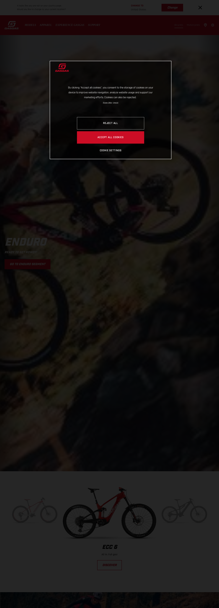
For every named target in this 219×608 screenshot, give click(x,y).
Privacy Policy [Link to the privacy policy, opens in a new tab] (107, 102)
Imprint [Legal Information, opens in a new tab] (115, 102)
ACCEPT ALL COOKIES (110, 137)
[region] (110, 110)
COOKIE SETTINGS (111, 150)
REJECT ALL (110, 123)
